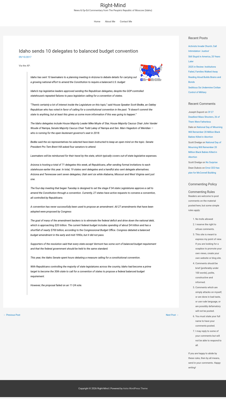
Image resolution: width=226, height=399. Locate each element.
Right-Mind (113, 5)
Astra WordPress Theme (135, 390)
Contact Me (126, 22)
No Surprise (212, 164)
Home (97, 22)
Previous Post (12, 315)
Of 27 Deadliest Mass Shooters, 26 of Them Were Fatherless (204, 116)
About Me (110, 22)
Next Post (172, 315)
